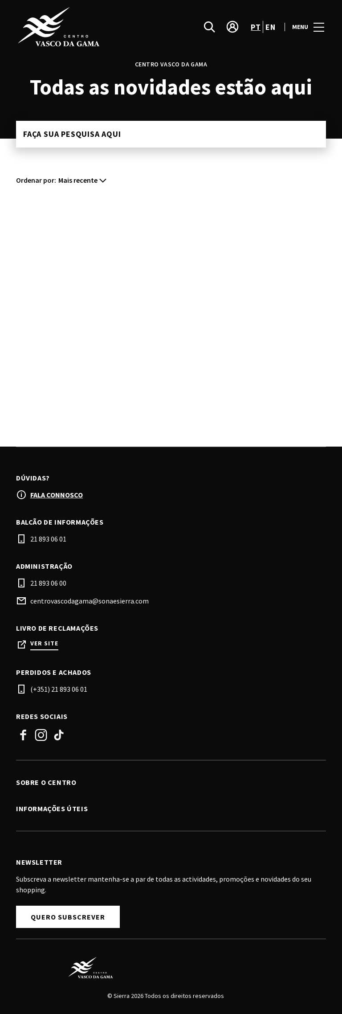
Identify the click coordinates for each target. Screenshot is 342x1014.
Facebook (23, 735)
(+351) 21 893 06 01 (58, 689)
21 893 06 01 (48, 538)
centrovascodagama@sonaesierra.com (89, 600)
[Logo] (165, 967)
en (270, 27)
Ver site (44, 643)
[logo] (94, 26)
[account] (232, 27)
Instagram (41, 735)
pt (256, 27)
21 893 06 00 (48, 583)
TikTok (59, 735)
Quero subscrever (68, 916)
